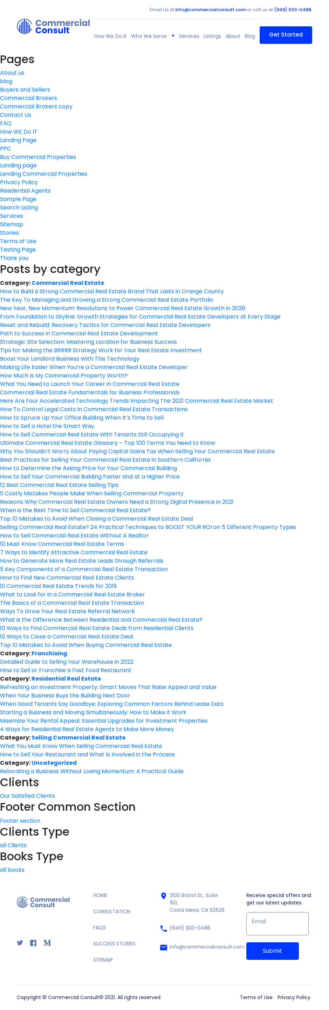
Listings (212, 36)
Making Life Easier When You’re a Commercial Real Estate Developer (94, 367)
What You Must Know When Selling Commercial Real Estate (81, 746)
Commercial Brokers (28, 98)
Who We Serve (149, 36)
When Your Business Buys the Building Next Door (65, 695)
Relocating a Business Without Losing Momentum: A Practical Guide (92, 771)
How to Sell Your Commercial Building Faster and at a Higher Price (90, 477)
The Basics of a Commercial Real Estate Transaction (72, 603)
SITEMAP (103, 959)
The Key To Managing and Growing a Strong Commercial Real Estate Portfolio (106, 300)
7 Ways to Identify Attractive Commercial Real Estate (74, 552)
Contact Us (15, 115)
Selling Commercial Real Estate (78, 738)
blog (6, 81)
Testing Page (18, 250)
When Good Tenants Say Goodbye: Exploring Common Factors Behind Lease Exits (112, 704)
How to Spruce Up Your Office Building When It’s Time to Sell (82, 418)
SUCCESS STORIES (114, 943)
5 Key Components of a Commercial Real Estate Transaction (84, 569)
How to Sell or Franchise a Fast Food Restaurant (65, 670)
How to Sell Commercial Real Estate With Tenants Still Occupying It (92, 434)
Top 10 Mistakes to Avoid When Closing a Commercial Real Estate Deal (96, 519)
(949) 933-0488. (293, 9)
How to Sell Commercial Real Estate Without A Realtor (74, 535)
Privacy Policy (19, 182)
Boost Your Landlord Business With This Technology (69, 359)
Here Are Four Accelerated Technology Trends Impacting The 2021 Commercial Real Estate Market (136, 401)
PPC (5, 149)
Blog (250, 36)
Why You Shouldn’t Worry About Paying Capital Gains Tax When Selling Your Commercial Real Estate (137, 451)
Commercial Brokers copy (36, 106)
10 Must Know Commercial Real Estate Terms (62, 544)
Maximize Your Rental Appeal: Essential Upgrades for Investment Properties (104, 721)
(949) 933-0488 (184, 928)
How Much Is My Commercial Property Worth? (64, 376)
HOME (100, 895)
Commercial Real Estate (68, 283)
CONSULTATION (111, 911)
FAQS (99, 927)
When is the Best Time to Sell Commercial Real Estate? (75, 510)
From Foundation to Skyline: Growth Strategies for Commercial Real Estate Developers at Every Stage (140, 317)
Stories (9, 233)
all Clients (13, 845)
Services (189, 36)
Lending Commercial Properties (43, 174)
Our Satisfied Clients (27, 796)
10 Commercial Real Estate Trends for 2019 (58, 586)
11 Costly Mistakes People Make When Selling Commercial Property (92, 493)
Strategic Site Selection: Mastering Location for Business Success (88, 342)
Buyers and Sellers (25, 90)
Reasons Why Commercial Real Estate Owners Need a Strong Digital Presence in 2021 (117, 502)
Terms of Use (18, 241)
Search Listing (19, 207)
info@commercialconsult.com (210, 9)
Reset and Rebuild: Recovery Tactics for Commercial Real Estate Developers (105, 325)
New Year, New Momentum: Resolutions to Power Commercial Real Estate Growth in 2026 (122, 308)
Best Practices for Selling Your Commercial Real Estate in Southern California (105, 460)
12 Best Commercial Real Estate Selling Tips (59, 485)
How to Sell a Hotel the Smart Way (47, 426)
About (233, 36)
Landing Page (18, 140)
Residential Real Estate (66, 679)
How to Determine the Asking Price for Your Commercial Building (88, 468)
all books (12, 870)
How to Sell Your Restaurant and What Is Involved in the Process (87, 754)
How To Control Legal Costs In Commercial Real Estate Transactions (94, 409)
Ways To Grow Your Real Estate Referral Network (67, 611)
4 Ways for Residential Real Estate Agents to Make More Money (87, 729)
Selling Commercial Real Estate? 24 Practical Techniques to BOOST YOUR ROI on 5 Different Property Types (148, 527)
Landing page (18, 165)
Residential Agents (25, 191)
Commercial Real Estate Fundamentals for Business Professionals (90, 392)
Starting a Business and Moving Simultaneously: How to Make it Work (93, 712)
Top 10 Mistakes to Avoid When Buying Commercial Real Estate (86, 645)
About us (12, 73)
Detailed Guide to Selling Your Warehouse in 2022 (66, 662)
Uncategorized (54, 763)
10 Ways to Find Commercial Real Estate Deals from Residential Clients (96, 628)
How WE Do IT (18, 132)
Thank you (14, 258)
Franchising (49, 653)
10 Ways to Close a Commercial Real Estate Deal (66, 637)
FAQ (6, 123)
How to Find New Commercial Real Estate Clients (67, 578)
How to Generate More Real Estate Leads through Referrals (81, 561)
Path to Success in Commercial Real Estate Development (79, 333)
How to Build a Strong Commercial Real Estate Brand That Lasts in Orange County (112, 291)
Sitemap (11, 224)
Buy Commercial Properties (38, 157)
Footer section (20, 821)
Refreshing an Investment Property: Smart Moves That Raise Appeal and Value (108, 687)
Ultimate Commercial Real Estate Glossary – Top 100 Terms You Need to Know (107, 443)
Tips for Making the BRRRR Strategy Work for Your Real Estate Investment (101, 350)
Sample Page (18, 199)
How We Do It (110, 36)
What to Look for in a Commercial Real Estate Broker (72, 594)
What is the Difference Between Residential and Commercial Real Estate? (101, 620)
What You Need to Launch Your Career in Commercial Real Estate (89, 384)
